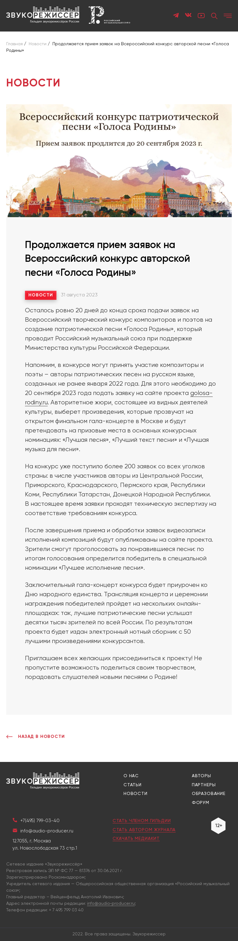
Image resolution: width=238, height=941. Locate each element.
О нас (131, 776)
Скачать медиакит (136, 838)
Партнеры (204, 785)
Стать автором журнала (144, 830)
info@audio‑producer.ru (111, 903)
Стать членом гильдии (142, 821)
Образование (209, 794)
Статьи (133, 785)
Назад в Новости (35, 736)
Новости (40, 295)
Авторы (201, 776)
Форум (200, 803)
